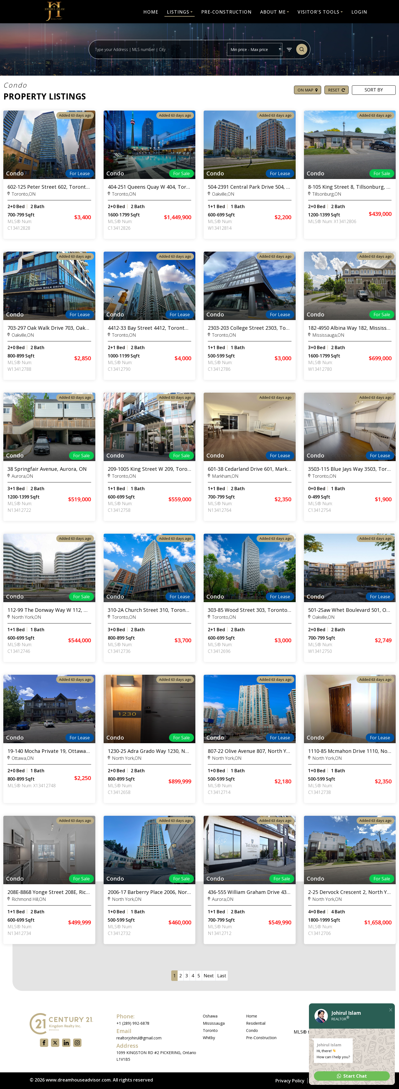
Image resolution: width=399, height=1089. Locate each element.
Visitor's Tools (318, 12)
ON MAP (308, 90)
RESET (336, 90)
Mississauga (214, 1023)
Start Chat (352, 1076)
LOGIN (359, 12)
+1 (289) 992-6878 (132, 1023)
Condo (252, 1030)
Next (209, 976)
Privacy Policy (290, 1080)
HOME (150, 12)
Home (251, 1016)
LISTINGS (178, 12)
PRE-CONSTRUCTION (226, 12)
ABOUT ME (273, 12)
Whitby (209, 1037)
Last (221, 976)
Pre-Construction (261, 1037)
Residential (255, 1023)
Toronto (210, 1030)
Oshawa (210, 1016)
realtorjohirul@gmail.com (139, 1038)
